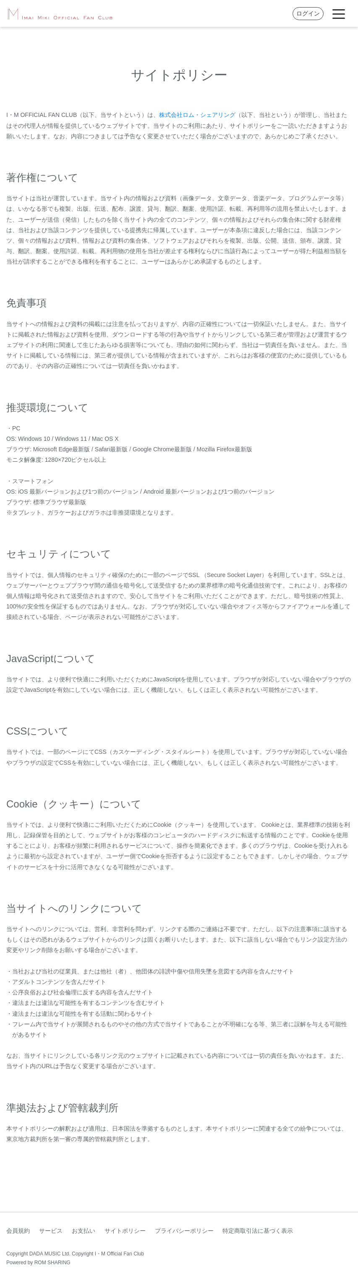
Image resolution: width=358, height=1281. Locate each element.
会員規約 (18, 1230)
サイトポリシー (125, 1230)
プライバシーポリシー (184, 1230)
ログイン (308, 13)
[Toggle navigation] (338, 13)
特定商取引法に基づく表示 (257, 1230)
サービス (51, 1230)
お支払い (83, 1230)
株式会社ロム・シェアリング (197, 114)
